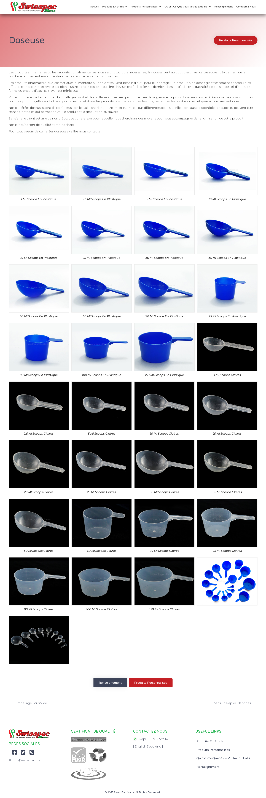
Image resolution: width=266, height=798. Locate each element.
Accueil (94, 6)
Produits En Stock (114, 6)
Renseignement (223, 6)
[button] (235, 40)
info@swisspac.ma (26, 760)
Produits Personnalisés (146, 6)
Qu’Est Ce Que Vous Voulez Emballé (188, 6)
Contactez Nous (246, 6)
